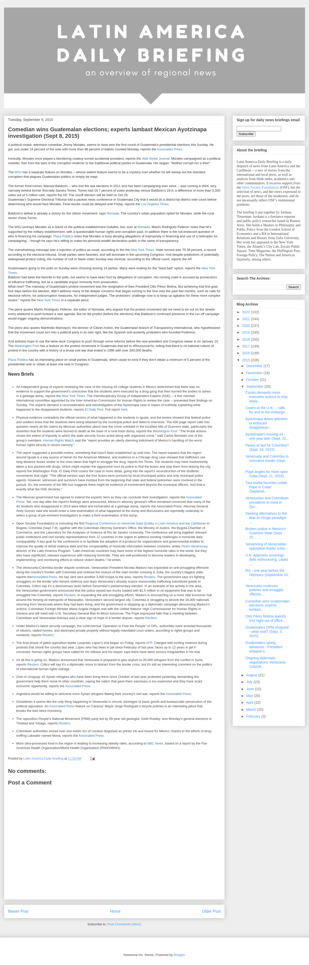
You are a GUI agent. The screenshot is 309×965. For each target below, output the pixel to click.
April (250, 702)
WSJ (18, 172)
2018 (246, 339)
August (252, 675)
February (253, 716)
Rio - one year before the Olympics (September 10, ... (267, 574)
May (250, 696)
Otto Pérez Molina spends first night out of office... (265, 618)
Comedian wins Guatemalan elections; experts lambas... (267, 605)
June (250, 689)
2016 (246, 353)
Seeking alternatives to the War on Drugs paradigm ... (266, 517)
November (254, 373)
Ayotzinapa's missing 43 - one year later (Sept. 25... (267, 436)
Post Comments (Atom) (124, 924)
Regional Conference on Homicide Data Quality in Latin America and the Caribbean (145, 523)
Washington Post (27, 346)
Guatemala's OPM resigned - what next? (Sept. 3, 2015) (267, 631)
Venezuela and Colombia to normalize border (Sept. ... (266, 460)
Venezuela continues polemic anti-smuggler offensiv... (264, 590)
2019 (246, 332)
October (253, 380)
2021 (246, 319)
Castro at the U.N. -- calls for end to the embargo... (266, 410)
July (249, 682)
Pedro (186, 546)
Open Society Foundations (260, 187)
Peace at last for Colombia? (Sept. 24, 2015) (267, 447)
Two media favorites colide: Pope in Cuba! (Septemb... (266, 487)
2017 (246, 346)
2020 (246, 326)
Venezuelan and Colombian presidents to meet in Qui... (266, 502)
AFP (149, 643)
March (251, 710)
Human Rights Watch (58, 440)
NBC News (155, 743)
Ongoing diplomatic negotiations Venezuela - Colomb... (266, 662)
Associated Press (169, 149)
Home (115, 911)
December (254, 366)
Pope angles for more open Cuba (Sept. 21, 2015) (266, 474)
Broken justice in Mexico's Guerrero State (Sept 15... (265, 533)
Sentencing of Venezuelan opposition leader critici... (266, 546)
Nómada (113, 213)
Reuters (150, 577)
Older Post (211, 911)
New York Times (142, 250)
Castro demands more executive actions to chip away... (266, 396)
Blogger (179, 955)
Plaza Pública (63, 236)
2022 (246, 312)
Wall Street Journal (155, 158)
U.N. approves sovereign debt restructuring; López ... (266, 559)
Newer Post (18, 911)
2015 (246, 360)
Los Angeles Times (154, 204)
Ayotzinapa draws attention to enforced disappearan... (266, 423)
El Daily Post (94, 409)
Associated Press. (179, 694)
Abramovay (199, 546)
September (255, 386)
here (124, 409)
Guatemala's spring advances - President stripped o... (263, 647)
